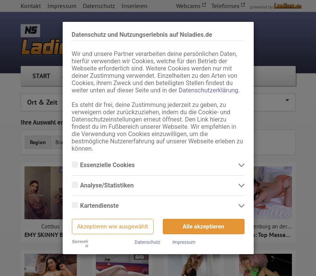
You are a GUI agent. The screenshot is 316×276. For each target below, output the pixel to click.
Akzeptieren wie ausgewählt (112, 226)
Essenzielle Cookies (108, 165)
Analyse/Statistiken (108, 185)
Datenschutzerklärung (208, 90)
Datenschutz (147, 242)
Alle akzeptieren (203, 226)
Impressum (183, 242)
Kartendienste (100, 206)
